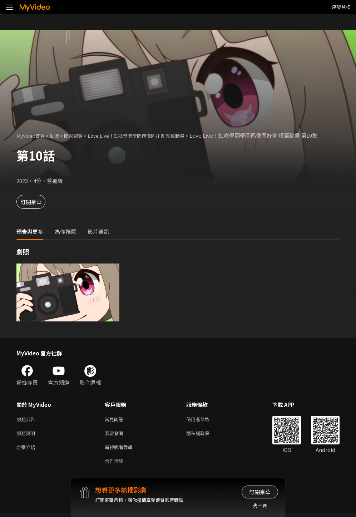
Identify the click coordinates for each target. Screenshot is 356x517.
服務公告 (27, 419)
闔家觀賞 (80, 135)
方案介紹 (27, 449)
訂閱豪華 (36, 202)
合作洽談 (115, 464)
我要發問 (115, 434)
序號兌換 (341, 7)
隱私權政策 (204, 434)
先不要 (260, 505)
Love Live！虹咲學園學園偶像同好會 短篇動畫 (151, 135)
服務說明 (27, 434)
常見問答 (115, 419)
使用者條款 (204, 419)
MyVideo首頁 (32, 135)
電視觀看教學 (121, 449)
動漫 (59, 135)
